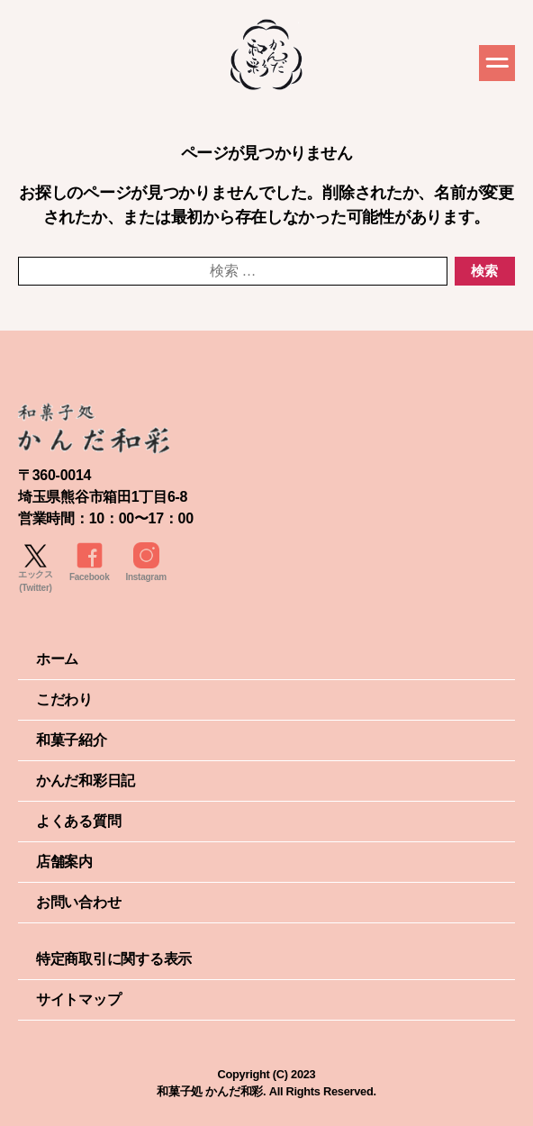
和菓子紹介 (71, 740)
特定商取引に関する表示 (114, 959)
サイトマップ (78, 999)
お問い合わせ (78, 902)
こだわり (64, 699)
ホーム (57, 659)
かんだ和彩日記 (85, 780)
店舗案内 (64, 861)
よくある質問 (78, 821)
